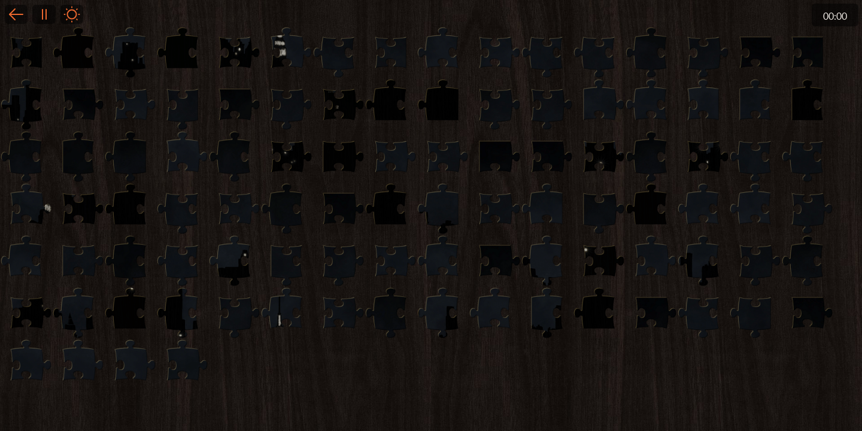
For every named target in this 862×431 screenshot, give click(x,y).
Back (16, 14)
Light (71, 14)
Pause (43, 14)
